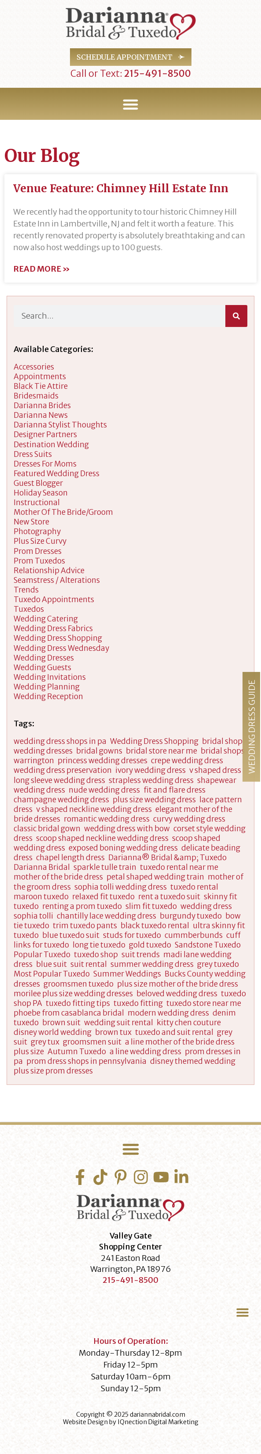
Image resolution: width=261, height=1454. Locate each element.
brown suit (61, 1022)
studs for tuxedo (132, 935)
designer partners (45, 434)
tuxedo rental (194, 887)
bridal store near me (161, 751)
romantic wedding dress (107, 819)
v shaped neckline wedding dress (94, 809)
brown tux (113, 1032)
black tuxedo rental (155, 925)
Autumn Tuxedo (77, 1051)
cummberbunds (194, 935)
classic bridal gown (47, 828)
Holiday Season (41, 493)
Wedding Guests (42, 667)
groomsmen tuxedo (79, 984)
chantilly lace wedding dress (106, 916)
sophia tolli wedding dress (120, 887)
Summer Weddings (127, 974)
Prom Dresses (38, 551)
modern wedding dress (168, 1013)
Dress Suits (33, 454)
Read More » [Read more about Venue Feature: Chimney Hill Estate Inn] (41, 269)
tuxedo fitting (138, 1003)
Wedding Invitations (50, 677)
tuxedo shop (96, 954)
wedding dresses (44, 658)
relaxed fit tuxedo (103, 896)
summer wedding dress (152, 964)
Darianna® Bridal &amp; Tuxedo (167, 857)
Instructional (37, 502)
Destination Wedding (51, 444)
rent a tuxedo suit (169, 896)
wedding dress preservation (63, 770)
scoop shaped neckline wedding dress (102, 838)
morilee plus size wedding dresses (73, 993)
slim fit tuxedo (151, 906)
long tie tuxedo (99, 945)
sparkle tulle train (105, 867)
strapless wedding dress (151, 780)
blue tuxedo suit (70, 935)
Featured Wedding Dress (56, 473)
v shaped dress (215, 770)
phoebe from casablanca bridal (69, 1013)
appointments (40, 376)
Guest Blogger (38, 483)
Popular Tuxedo (42, 954)
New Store (31, 522)
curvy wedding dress (189, 819)
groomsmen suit (92, 1042)
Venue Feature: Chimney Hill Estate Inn (120, 188)
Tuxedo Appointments (54, 599)
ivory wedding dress (150, 770)
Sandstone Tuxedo (208, 945)
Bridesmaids (36, 396)
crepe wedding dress (187, 760)
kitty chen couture (189, 1022)
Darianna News (41, 415)
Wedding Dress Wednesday (61, 648)
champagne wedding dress (61, 799)
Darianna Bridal (42, 867)
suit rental (88, 964)
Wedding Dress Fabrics (53, 628)
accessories (34, 367)
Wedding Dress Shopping (154, 741)
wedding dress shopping (58, 638)
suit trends (140, 954)
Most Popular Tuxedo (52, 974)
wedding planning (47, 687)
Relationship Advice (49, 570)
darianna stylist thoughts (60, 425)
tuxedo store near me (203, 1003)
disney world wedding (53, 1032)
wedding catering (46, 619)
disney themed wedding (192, 1061)
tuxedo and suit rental (174, 1032)
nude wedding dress (104, 790)
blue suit (51, 964)
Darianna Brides (42, 405)
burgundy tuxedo (191, 916)
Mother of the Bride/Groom (63, 512)
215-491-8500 (156, 73)
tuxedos (29, 609)
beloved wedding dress (176, 993)
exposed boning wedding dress (123, 848)
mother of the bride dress (58, 877)
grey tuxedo (218, 964)
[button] (130, 104)
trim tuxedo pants (85, 925)
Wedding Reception (48, 696)
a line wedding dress (145, 1051)
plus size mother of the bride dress (177, 984)
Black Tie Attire (41, 386)
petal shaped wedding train (155, 877)
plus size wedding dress (154, 799)
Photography (37, 531)
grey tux (45, 1042)
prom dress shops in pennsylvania (86, 1061)
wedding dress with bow (127, 828)
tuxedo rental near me (179, 867)
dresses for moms (45, 464)
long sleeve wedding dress (59, 780)
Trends (26, 590)
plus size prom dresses (53, 1071)
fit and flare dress (174, 790)
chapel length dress (70, 857)
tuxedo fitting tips (78, 1003)
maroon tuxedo (41, 896)
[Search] (236, 316)
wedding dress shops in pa (60, 741)
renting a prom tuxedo (82, 906)
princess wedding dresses (102, 760)
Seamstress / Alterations (57, 580)
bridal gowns (99, 751)
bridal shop (222, 741)
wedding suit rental (118, 1022)
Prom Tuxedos (39, 561)
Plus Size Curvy (40, 541)
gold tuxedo (150, 945)
